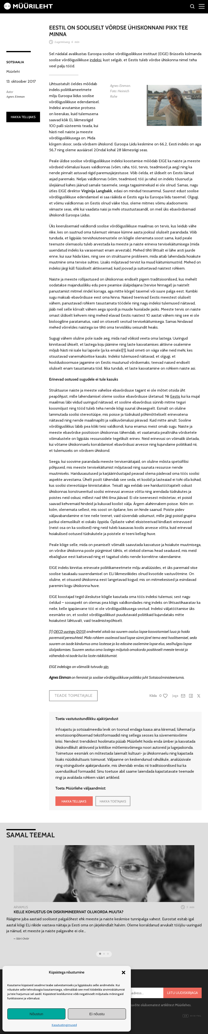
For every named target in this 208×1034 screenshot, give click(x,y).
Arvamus (21, 907)
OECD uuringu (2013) (69, 631)
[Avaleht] (28, 8)
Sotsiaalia (15, 62)
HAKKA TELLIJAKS (23, 117)
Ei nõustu (97, 1014)
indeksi (95, 60)
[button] (123, 972)
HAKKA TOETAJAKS (113, 801)
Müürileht (13, 71)
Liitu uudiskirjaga (182, 993)
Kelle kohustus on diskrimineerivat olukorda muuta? (68, 912)
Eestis (175, 396)
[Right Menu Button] (202, 6)
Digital (192, 1015)
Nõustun (36, 1014)
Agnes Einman (15, 96)
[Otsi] (192, 7)
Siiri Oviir (22, 938)
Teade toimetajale (73, 695)
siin (106, 666)
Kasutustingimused (64, 1025)
